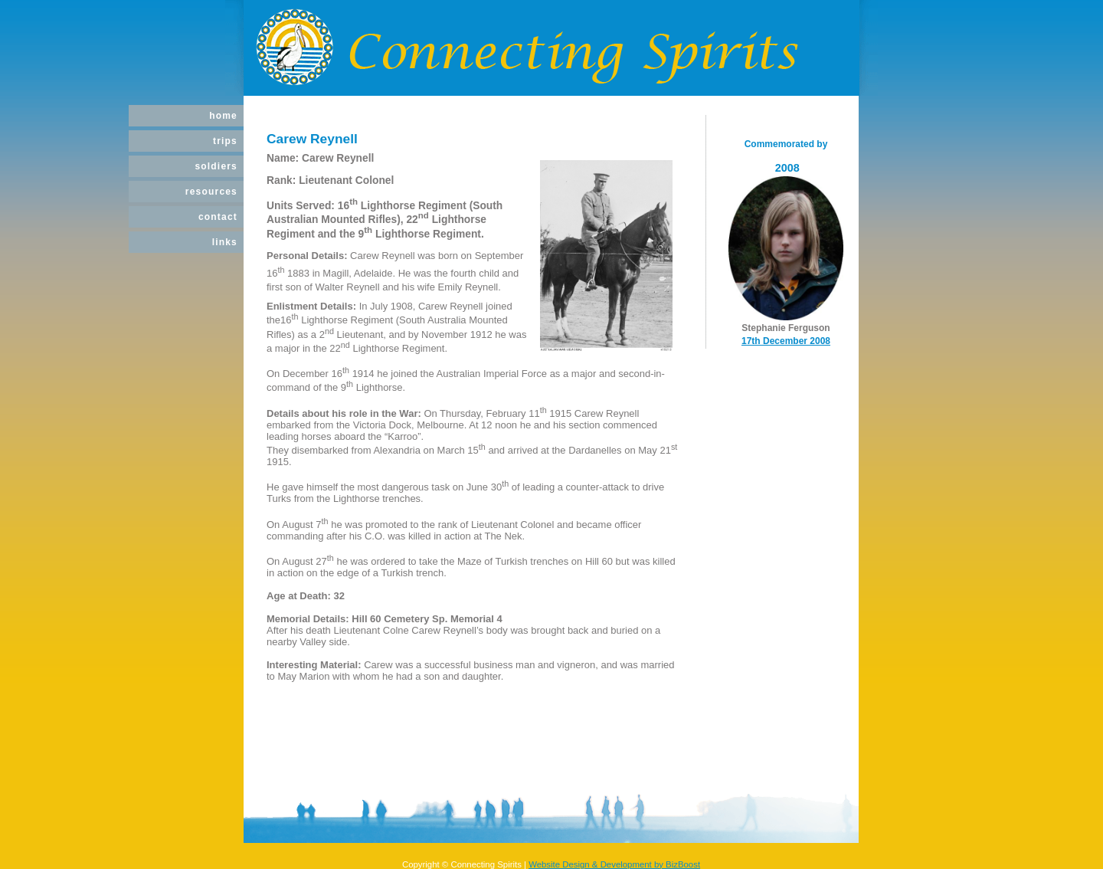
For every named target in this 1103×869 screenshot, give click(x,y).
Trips (225, 141)
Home (223, 115)
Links (224, 242)
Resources (211, 191)
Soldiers (216, 166)
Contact (217, 217)
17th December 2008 (785, 341)
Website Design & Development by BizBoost (614, 864)
